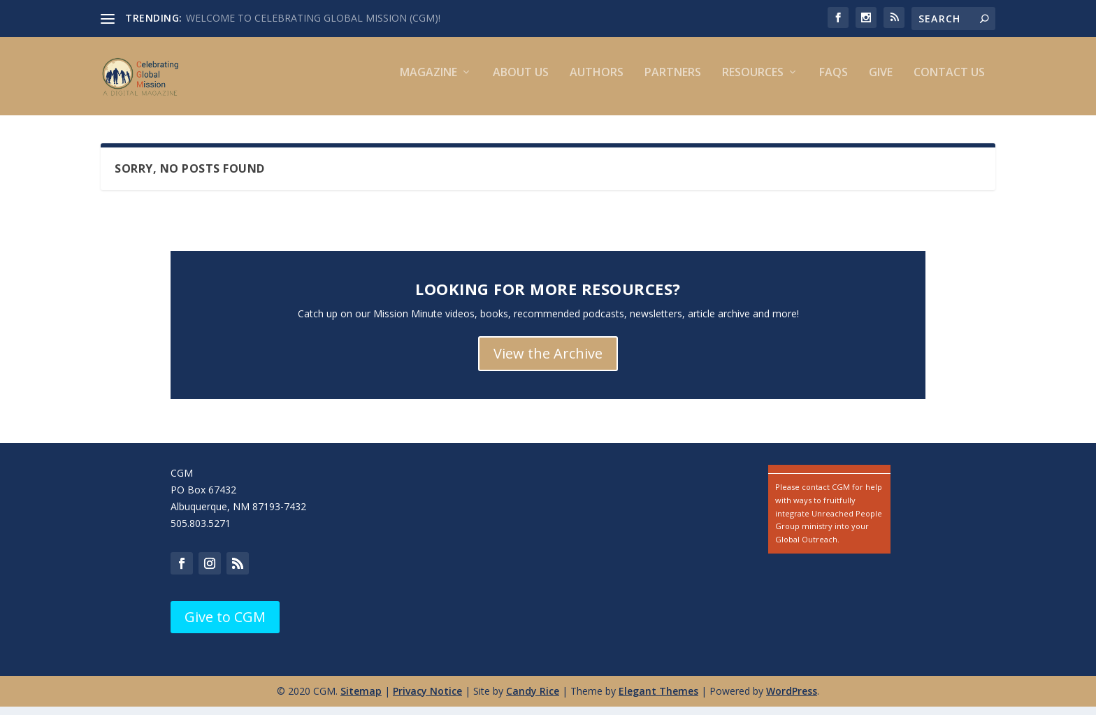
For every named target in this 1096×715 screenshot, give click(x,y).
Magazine (428, 82)
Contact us (949, 82)
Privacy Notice (427, 700)
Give (881, 82)
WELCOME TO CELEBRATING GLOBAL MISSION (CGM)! (313, 17)
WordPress (791, 700)
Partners (672, 82)
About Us (521, 82)
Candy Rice (532, 700)
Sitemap (361, 700)
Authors (596, 82)
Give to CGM (225, 625)
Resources (753, 82)
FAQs (833, 82)
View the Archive (548, 362)
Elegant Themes (658, 700)
